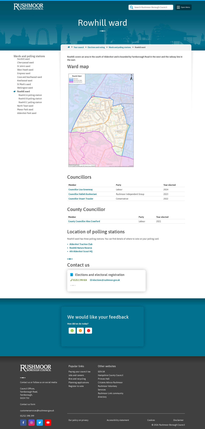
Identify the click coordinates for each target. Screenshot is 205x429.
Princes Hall (103, 379)
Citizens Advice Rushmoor (110, 382)
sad (88, 331)
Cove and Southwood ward (29, 77)
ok (80, 331)
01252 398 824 (80, 280)
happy (72, 331)
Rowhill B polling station (30, 98)
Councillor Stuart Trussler (81, 198)
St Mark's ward (24, 84)
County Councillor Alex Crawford (84, 221)
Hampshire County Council (110, 375)
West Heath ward (25, 70)
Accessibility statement (118, 420)
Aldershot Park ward (26, 113)
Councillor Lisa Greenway (81, 189)
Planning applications (79, 382)
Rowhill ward (23, 91)
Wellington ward (25, 88)
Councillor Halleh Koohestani (83, 194)
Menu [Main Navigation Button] (183, 7)
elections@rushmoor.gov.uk (106, 280)
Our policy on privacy (78, 420)
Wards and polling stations (120, 47)
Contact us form (27, 404)
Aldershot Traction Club (81, 244)
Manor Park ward (25, 109)
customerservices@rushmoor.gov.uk (37, 410)
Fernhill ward (23, 59)
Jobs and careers (76, 375)
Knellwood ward (24, 80)
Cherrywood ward (25, 62)
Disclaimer (178, 420)
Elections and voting (96, 47)
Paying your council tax (79, 371)
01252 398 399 (27, 416)
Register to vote (76, 386)
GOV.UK (101, 371)
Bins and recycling (77, 379)
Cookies (151, 420)
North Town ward (25, 106)
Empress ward (23, 73)
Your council (79, 47)
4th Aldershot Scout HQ (81, 251)
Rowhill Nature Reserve (81, 248)
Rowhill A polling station (30, 95)
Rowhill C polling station (30, 102)
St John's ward (23, 66)
